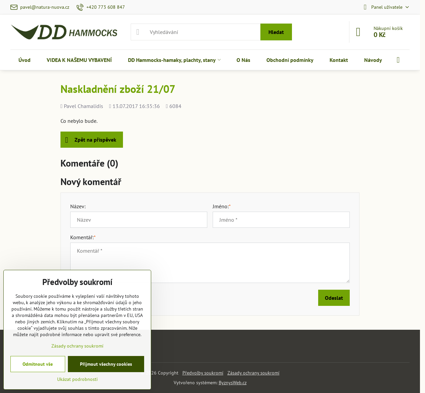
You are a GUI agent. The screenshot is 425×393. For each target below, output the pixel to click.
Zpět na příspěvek (90, 140)
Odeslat (334, 297)
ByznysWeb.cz (233, 383)
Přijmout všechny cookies (106, 364)
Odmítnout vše (38, 364)
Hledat (276, 32)
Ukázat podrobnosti (77, 379)
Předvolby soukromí (202, 373)
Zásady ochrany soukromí (253, 373)
